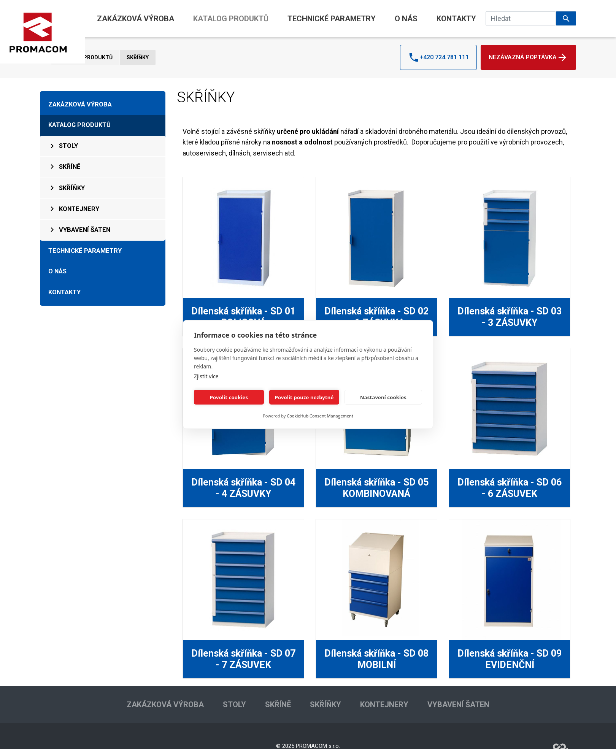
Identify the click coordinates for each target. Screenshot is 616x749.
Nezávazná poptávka (528, 57)
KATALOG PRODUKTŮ (230, 18)
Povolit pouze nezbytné (304, 397)
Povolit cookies (229, 397)
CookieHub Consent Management (320, 416)
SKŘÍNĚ (64, 166)
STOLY (63, 146)
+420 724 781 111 (438, 57)
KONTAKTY (456, 18)
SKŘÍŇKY (138, 57)
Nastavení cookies (383, 397)
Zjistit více (206, 376)
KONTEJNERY (73, 208)
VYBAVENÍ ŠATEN (79, 229)
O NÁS (406, 18)
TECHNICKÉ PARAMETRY (331, 18)
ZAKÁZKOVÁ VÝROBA (135, 18)
